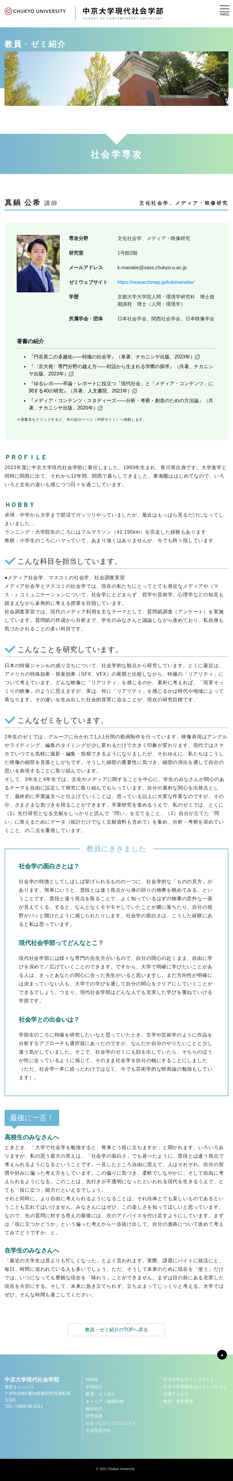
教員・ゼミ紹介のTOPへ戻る (116, 1329)
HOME (92, 1379)
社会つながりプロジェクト (111, 1423)
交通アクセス (176, 1394)
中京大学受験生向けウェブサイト (195, 1386)
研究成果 (94, 1415)
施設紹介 (94, 1408)
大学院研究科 (98, 1430)
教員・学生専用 (178, 1401)
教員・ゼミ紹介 (100, 1394)
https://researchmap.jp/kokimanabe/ (155, 282)
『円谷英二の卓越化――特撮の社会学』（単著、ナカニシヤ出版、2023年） (114, 356)
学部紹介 (94, 1386)
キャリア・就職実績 (105, 1401)
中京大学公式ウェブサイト (188, 1379)
